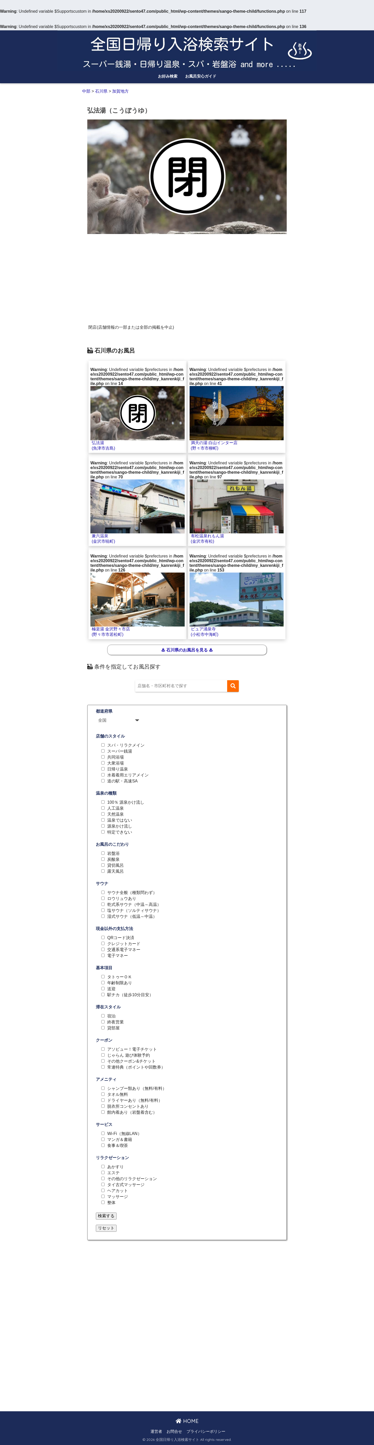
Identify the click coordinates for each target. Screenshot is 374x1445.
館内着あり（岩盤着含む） (132, 1112)
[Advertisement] (187, 275)
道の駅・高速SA (122, 781)
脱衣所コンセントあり (128, 1106)
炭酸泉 (113, 859)
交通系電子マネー (123, 950)
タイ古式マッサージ (126, 1185)
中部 (86, 91)
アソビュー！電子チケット (132, 1049)
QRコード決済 (120, 938)
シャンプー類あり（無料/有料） (136, 1089)
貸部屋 (113, 1028)
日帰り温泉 (117, 769)
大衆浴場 (115, 763)
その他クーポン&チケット (131, 1061)
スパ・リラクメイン (126, 745)
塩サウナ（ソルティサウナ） (134, 911)
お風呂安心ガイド (200, 76)
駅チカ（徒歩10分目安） (130, 995)
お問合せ (174, 1431)
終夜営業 (115, 1022)
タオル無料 (117, 1094)
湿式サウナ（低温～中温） (132, 917)
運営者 (156, 1431)
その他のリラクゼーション (132, 1179)
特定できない (119, 832)
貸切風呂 (115, 865)
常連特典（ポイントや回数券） (136, 1067)
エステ (113, 1173)
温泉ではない (119, 820)
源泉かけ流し (119, 826)
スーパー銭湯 (119, 751)
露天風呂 (115, 871)
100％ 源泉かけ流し (125, 802)
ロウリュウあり (121, 899)
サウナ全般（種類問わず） (132, 893)
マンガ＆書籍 (119, 1140)
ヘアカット (117, 1191)
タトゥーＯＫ (119, 977)
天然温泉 (115, 814)
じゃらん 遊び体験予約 (128, 1055)
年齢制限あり (119, 983)
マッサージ (117, 1197)
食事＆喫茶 (117, 1146)
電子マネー (117, 956)
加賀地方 (120, 91)
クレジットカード (123, 944)
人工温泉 (115, 808)
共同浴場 (115, 757)
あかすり (115, 1167)
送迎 (111, 989)
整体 (111, 1203)
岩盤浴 (113, 853)
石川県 (101, 91)
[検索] (233, 686)
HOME (187, 1421)
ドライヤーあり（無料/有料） (134, 1100)
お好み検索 (167, 76)
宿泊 (111, 1016)
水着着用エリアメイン (128, 775)
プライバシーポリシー (205, 1431)
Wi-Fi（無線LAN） (124, 1134)
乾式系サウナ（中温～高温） (134, 905)
